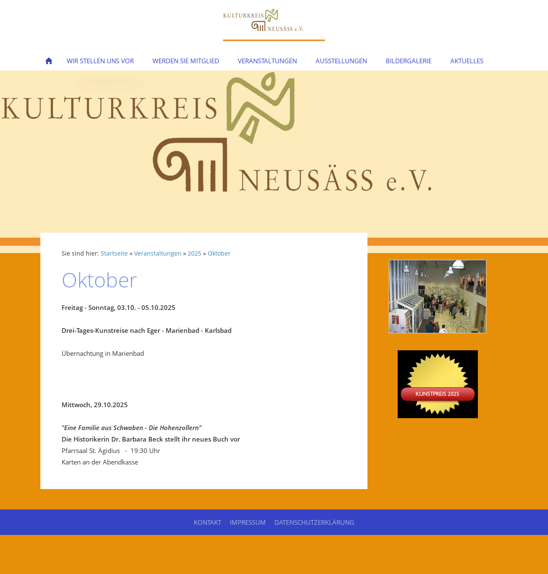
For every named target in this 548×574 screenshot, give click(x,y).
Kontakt (207, 522)
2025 (194, 253)
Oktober (219, 253)
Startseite (114, 253)
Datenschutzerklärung (314, 522)
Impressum (248, 522)
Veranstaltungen (157, 253)
